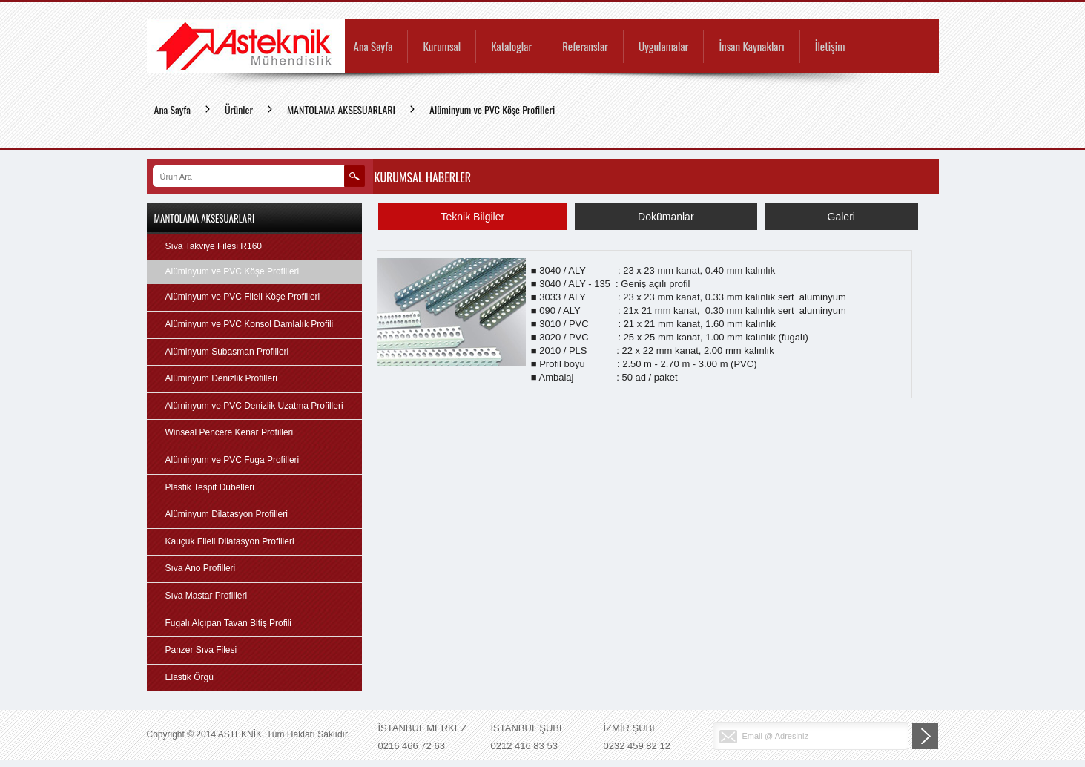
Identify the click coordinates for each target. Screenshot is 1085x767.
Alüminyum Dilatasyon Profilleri (226, 514)
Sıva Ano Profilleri (200, 568)
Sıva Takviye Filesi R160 (214, 246)
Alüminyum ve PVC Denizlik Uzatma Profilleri (254, 406)
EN (911, 10)
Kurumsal (442, 47)
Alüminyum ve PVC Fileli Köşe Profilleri (242, 297)
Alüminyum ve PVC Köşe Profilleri (492, 109)
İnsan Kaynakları (751, 47)
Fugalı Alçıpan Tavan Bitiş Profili (228, 623)
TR (891, 10)
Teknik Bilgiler (473, 217)
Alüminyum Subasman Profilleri (227, 351)
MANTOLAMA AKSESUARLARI (341, 109)
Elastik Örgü (189, 677)
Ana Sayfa (373, 47)
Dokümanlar (665, 217)
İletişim (830, 47)
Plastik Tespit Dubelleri (210, 487)
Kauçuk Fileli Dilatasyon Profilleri (229, 541)
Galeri (841, 217)
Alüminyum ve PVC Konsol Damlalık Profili (249, 324)
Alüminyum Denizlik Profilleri (221, 378)
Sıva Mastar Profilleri (206, 595)
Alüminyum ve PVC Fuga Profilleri (232, 460)
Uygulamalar (663, 47)
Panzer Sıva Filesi (201, 650)
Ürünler (239, 109)
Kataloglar (511, 47)
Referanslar (585, 47)
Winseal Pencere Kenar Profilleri (229, 432)
